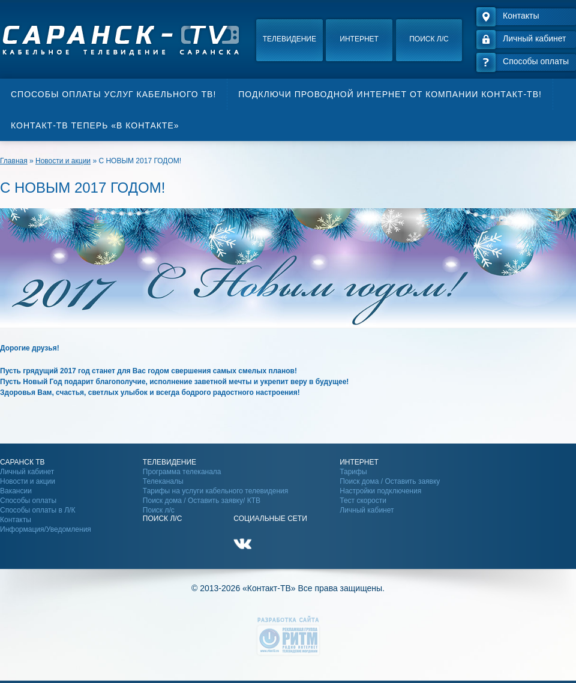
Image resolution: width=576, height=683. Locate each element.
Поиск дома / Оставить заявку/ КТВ (201, 500)
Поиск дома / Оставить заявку (390, 481)
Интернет (359, 39)
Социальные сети (270, 518)
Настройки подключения (380, 491)
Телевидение (289, 39)
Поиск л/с (428, 39)
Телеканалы (163, 481)
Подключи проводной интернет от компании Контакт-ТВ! (390, 94)
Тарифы (353, 472)
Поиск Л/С (162, 518)
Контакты (15, 520)
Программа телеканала (182, 472)
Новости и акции (27, 481)
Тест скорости (363, 500)
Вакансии (16, 491)
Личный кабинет (27, 472)
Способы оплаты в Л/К (37, 510)
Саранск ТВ (22, 462)
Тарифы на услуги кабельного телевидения (215, 491)
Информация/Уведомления (45, 529)
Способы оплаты (28, 500)
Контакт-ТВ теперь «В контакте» (95, 125)
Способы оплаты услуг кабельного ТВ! (113, 94)
